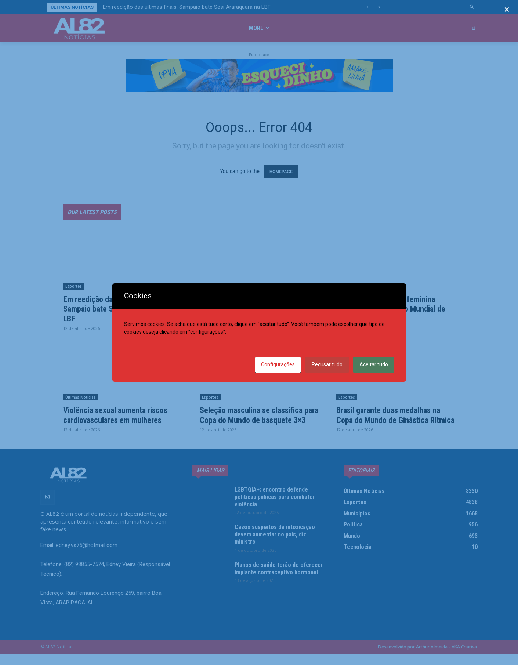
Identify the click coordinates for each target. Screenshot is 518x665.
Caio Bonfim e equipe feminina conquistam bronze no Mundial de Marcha (395, 311)
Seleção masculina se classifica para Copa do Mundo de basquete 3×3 (259, 421)
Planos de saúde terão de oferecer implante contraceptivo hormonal (279, 583)
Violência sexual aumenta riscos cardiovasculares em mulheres (120, 417)
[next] (379, 7)
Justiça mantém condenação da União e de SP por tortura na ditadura (256, 311)
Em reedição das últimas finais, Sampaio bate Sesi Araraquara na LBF (187, 7)
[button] (472, 7)
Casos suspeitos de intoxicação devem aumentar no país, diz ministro (278, 546)
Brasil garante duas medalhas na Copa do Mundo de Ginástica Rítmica (393, 421)
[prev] (367, 7)
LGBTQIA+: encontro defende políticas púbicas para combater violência (279, 508)
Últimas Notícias (217, 288)
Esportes (73, 288)
